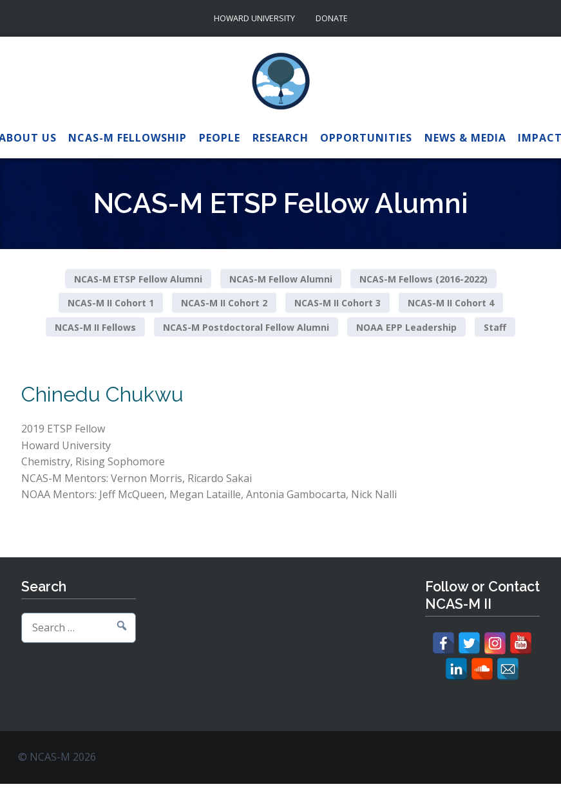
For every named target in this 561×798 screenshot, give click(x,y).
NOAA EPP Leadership (406, 327)
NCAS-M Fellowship (127, 138)
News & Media (465, 138)
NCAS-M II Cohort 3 (337, 303)
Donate (332, 18)
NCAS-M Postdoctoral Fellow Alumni (246, 327)
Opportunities (366, 138)
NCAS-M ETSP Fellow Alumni (138, 278)
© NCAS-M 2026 (57, 757)
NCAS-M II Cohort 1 (111, 303)
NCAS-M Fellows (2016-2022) (423, 278)
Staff (495, 327)
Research (280, 138)
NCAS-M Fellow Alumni (280, 278)
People (219, 138)
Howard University (254, 18)
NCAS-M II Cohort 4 (451, 303)
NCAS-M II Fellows (95, 327)
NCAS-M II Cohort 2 (224, 303)
